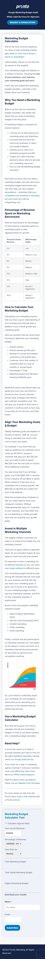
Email (8, 914)
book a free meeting (26, 796)
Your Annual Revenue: (15, 828)
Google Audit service (23, 759)
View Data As (11, 849)
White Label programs (24, 774)
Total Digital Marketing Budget (18, 872)
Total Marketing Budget (15, 862)
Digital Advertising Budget (16, 883)
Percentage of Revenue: (15, 839)
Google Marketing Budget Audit (23, 12)
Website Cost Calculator (29, 783)
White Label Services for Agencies (23, 17)
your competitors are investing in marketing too (22, 195)
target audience (16, 568)
